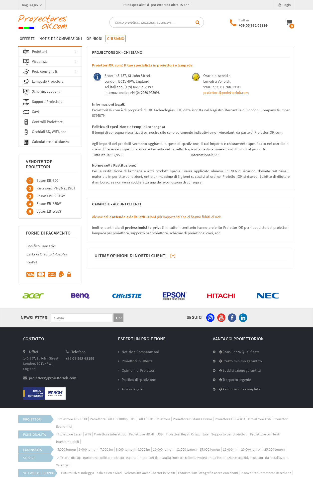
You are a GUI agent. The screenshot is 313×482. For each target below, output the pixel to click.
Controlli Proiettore (43, 122)
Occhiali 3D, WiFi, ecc (44, 132)
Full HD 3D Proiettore (153, 419)
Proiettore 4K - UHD (72, 419)
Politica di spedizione (137, 379)
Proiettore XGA (259, 419)
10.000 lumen (163, 449)
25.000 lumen (274, 449)
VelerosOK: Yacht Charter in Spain (149, 473)
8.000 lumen (125, 449)
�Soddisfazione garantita (237, 370)
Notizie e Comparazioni (138, 351)
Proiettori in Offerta (135, 361)
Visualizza (50, 61)
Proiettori (50, 52)
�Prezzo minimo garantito (237, 361)
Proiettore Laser (69, 434)
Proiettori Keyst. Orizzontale (187, 434)
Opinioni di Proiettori (137, 370)
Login (284, 4)
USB (160, 434)
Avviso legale (130, 389)
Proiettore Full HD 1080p (109, 419)
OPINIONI (94, 38)
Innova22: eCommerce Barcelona (266, 473)
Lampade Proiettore (43, 81)
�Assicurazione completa (236, 389)
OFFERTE (27, 38)
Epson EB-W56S (48, 211)
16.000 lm (230, 449)
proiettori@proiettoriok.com (226, 92)
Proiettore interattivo (110, 434)
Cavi (31, 112)
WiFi (88, 434)
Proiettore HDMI (141, 434)
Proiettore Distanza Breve (192, 419)
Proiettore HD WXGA (230, 419)
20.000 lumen (251, 449)
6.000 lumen (88, 449)
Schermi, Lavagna (42, 91)
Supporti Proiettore (43, 102)
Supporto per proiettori (229, 434)
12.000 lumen (186, 449)
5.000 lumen (66, 449)
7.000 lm (106, 449)
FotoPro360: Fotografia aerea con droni (208, 473)
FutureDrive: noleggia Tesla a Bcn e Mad (91, 473)
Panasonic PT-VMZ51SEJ (55, 187)
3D (132, 419)
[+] (173, 255)
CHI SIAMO (115, 38)
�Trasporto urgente (232, 379)
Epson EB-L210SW (50, 195)
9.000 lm (143, 449)
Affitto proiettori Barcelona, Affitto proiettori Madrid (97, 457)
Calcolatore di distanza (46, 142)
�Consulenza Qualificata (236, 351)
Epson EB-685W (48, 203)
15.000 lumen (210, 449)
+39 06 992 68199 (253, 25)
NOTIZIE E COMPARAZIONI (60, 38)
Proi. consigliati (50, 71)
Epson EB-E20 (47, 180)
